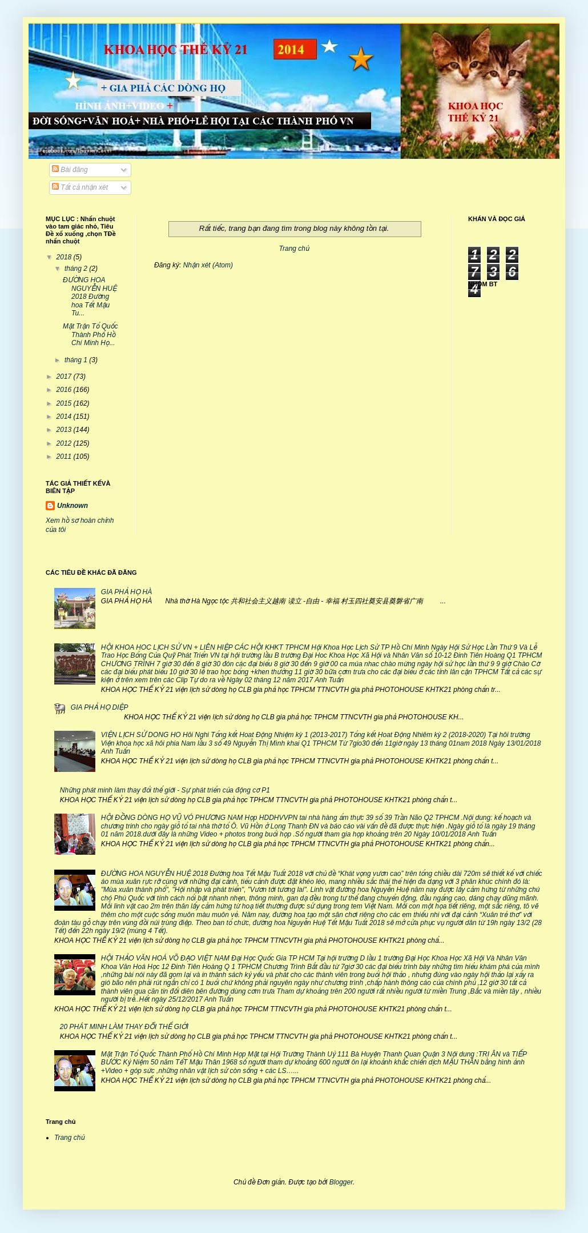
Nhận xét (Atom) (208, 265)
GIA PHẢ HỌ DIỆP (99, 707)
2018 (65, 257)
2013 (65, 430)
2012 (65, 443)
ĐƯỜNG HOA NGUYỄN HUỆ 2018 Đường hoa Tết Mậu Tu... (90, 296)
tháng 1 (77, 360)
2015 (65, 403)
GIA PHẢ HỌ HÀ (126, 592)
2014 (65, 417)
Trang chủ (294, 249)
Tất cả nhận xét (80, 187)
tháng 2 (77, 269)
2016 (65, 390)
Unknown (72, 506)
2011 (65, 457)
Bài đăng (70, 170)
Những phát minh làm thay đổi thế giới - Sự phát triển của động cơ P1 (165, 790)
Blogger (341, 1182)
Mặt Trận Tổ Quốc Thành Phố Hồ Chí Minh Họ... (90, 334)
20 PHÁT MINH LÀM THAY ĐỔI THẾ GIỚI (124, 1027)
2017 (65, 377)
